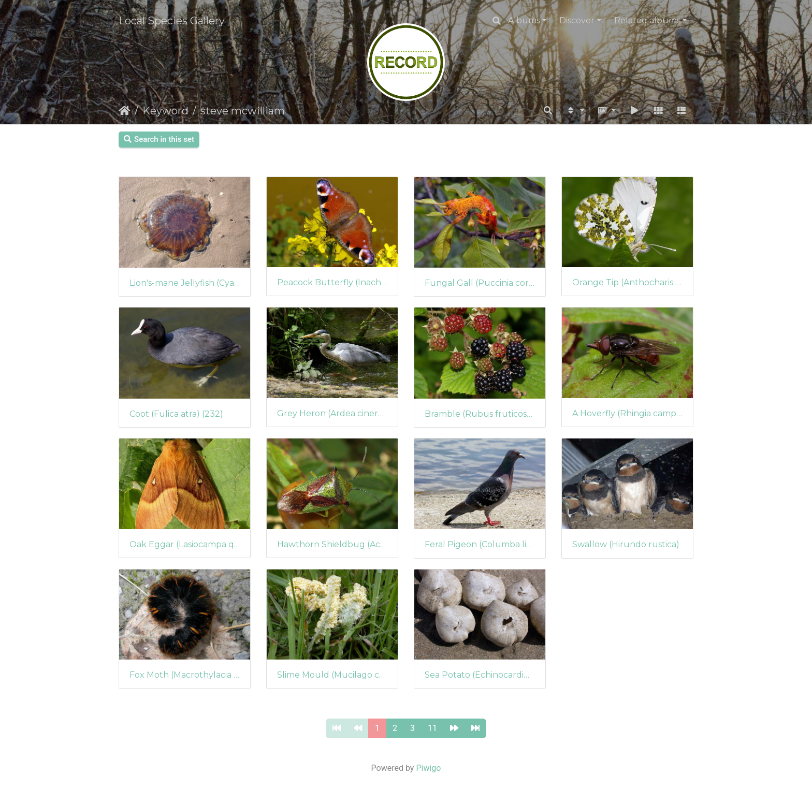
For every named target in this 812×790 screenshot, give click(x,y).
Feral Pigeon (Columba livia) (480, 544)
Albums (524, 20)
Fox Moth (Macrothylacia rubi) (184, 675)
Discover (576, 20)
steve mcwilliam (242, 111)
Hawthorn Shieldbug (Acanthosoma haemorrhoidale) (332, 544)
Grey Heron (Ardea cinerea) (332, 413)
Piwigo (428, 768)
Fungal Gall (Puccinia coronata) (480, 283)
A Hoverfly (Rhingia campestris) (627, 413)
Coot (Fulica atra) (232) (176, 414)
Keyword (165, 111)
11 (432, 728)
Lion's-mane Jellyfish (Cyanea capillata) (184, 283)
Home (124, 111)
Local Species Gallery (172, 20)
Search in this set (159, 139)
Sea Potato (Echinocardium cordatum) (480, 675)
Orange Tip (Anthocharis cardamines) (627, 282)
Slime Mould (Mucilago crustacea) (332, 675)
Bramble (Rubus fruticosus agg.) (480, 414)
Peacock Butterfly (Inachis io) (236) (332, 282)
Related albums (647, 20)
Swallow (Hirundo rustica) (625, 544)
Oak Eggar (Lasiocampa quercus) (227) (184, 544)
